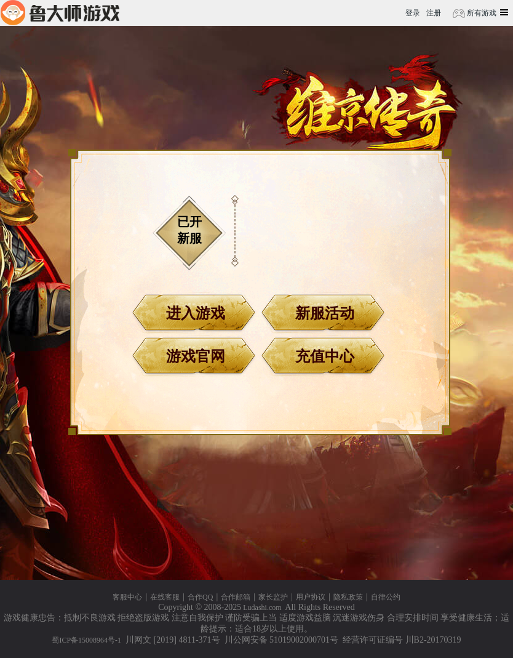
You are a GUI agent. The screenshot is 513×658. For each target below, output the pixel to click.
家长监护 (273, 597)
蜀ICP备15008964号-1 (86, 640)
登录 (412, 13)
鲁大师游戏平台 (60, 12)
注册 (433, 13)
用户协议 (310, 597)
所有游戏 (480, 13)
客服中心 (127, 597)
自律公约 (385, 597)
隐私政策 (348, 597)
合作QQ (200, 597)
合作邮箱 (235, 597)
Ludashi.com (262, 607)
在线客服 (165, 597)
